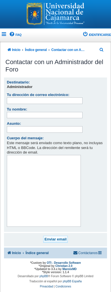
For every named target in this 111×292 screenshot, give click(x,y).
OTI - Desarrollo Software (64, 262)
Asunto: (14, 123)
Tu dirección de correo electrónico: (38, 95)
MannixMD (69, 269)
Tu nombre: (17, 109)
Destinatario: (18, 82)
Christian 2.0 (63, 266)
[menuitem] (15, 34)
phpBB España (72, 281)
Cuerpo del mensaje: (25, 138)
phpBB (44, 276)
